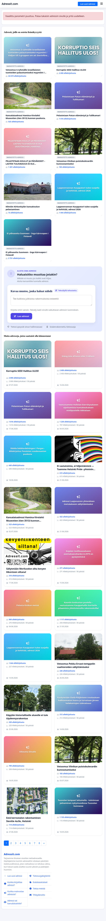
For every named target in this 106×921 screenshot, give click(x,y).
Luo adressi (21, 316)
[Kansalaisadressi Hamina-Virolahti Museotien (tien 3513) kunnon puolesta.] (27, 103)
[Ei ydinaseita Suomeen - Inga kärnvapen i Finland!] (27, 240)
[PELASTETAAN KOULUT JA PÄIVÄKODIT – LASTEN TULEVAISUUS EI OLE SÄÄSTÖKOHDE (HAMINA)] (27, 149)
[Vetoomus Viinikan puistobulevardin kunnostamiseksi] (78, 149)
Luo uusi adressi (87, 4)
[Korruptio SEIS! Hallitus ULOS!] (78, 56)
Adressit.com (10, 4)
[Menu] (101, 4)
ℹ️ (74, 66)
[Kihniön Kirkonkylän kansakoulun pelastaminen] (27, 195)
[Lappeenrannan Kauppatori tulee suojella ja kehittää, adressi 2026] (78, 195)
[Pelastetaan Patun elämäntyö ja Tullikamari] (78, 102)
